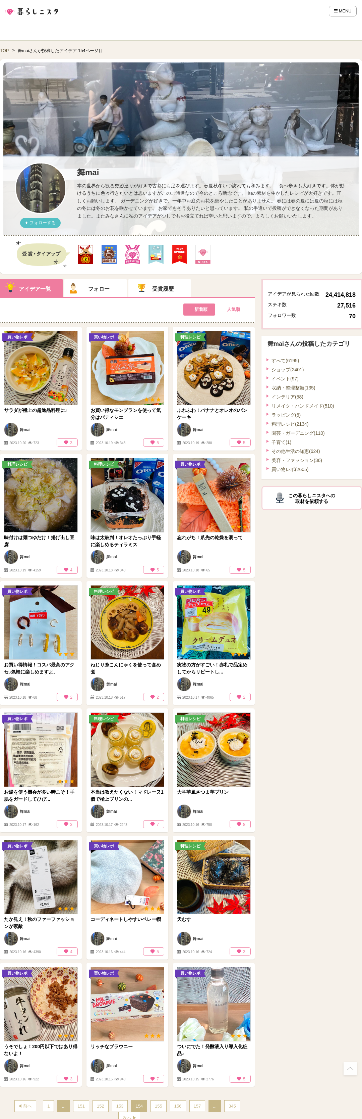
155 (158, 1106)
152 (100, 1106)
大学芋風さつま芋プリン (203, 792)
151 (81, 1106)
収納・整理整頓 (293, 387)
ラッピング (286, 415)
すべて (285, 360)
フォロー (99, 289)
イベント (285, 378)
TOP (4, 50)
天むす (184, 919)
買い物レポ (290, 469)
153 (120, 1106)
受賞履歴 (163, 289)
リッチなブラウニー (111, 1046)
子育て (281, 442)
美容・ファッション (297, 460)
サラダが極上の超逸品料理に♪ (35, 410)
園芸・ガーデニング (298, 433)
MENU (343, 10)
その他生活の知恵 (296, 451)
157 (197, 1106)
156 (178, 1106)
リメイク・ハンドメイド (303, 406)
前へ (27, 1106)
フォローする (42, 222)
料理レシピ (290, 424)
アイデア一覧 (35, 289)
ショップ (288, 369)
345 (232, 1106)
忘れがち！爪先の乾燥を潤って (210, 537)
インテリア (287, 397)
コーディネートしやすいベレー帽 (125, 919)
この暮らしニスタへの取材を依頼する (311, 498)
